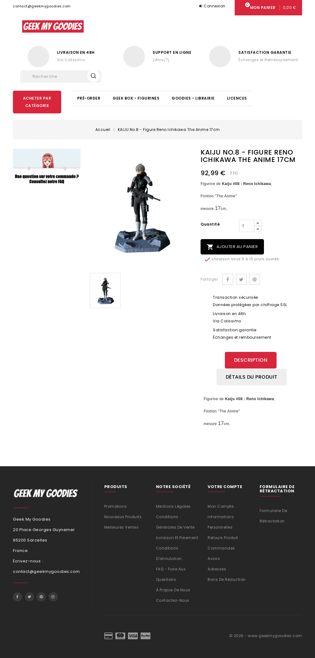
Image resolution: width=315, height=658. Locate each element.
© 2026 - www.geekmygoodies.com (265, 634)
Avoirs (214, 557)
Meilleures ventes (121, 526)
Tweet (241, 279)
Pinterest (254, 279)
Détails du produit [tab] (251, 376)
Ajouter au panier (232, 246)
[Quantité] (246, 226)
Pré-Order (89, 98)
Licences (237, 98)
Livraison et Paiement (177, 536)
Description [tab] (250, 360)
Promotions (115, 505)
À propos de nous (173, 589)
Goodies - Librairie (193, 98)
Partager (227, 279)
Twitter (29, 596)
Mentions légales (173, 505)
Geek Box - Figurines (136, 98)
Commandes (221, 547)
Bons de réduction (227, 578)
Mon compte (220, 505)
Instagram (53, 596)
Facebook (17, 596)
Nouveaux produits (123, 515)
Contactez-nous (172, 599)
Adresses (217, 568)
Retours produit (223, 536)
